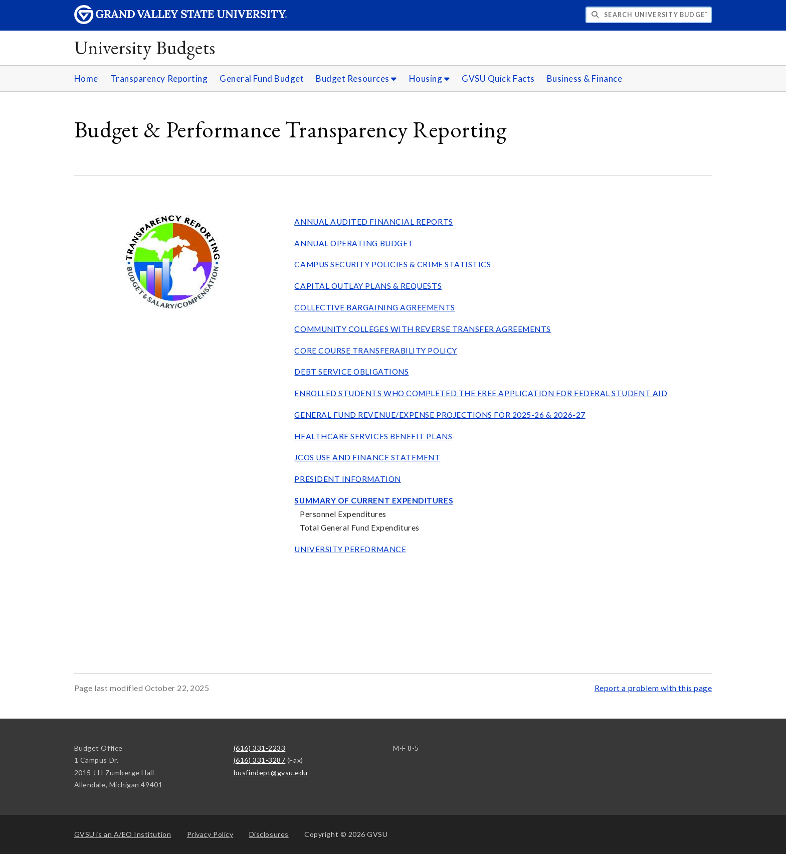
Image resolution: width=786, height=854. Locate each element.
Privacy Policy (210, 834)
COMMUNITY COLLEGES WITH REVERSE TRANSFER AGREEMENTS (422, 328)
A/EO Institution (122, 834)
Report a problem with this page (653, 688)
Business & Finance (585, 78)
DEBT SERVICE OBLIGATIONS (351, 371)
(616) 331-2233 (260, 748)
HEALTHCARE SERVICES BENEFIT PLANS (373, 436)
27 (580, 414)
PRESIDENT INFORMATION (347, 478)
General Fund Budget (262, 78)
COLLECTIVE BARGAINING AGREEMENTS (374, 307)
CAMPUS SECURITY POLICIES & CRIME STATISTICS (392, 264)
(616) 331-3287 (260, 760)
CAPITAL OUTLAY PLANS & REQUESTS (368, 285)
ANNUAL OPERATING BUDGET (353, 243)
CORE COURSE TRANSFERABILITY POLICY (375, 350)
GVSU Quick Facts (498, 78)
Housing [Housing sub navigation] (429, 78)
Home (86, 78)
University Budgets (145, 47)
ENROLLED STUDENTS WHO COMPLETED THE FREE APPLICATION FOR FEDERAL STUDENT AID (480, 393)
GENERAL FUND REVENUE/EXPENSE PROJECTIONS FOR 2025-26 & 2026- (434, 414)
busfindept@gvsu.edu (271, 772)
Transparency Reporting (159, 78)
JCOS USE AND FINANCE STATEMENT (367, 457)
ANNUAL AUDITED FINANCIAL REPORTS (373, 221)
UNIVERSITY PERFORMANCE (350, 549)
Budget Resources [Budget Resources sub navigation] (356, 78)
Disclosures (269, 834)
